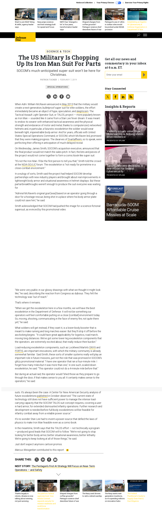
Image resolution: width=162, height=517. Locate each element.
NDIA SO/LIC (29, 164)
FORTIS (19, 350)
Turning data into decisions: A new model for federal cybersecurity (125, 168)
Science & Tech (58, 51)
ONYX (92, 347)
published (42, 395)
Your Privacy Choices (109, 3)
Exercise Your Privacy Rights (136, 3)
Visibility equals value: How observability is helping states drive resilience (125, 134)
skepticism (82, 111)
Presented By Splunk (116, 141)
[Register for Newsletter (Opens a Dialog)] (144, 74)
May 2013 (67, 104)
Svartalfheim (74, 139)
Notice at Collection (84, 3)
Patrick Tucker (48, 80)
